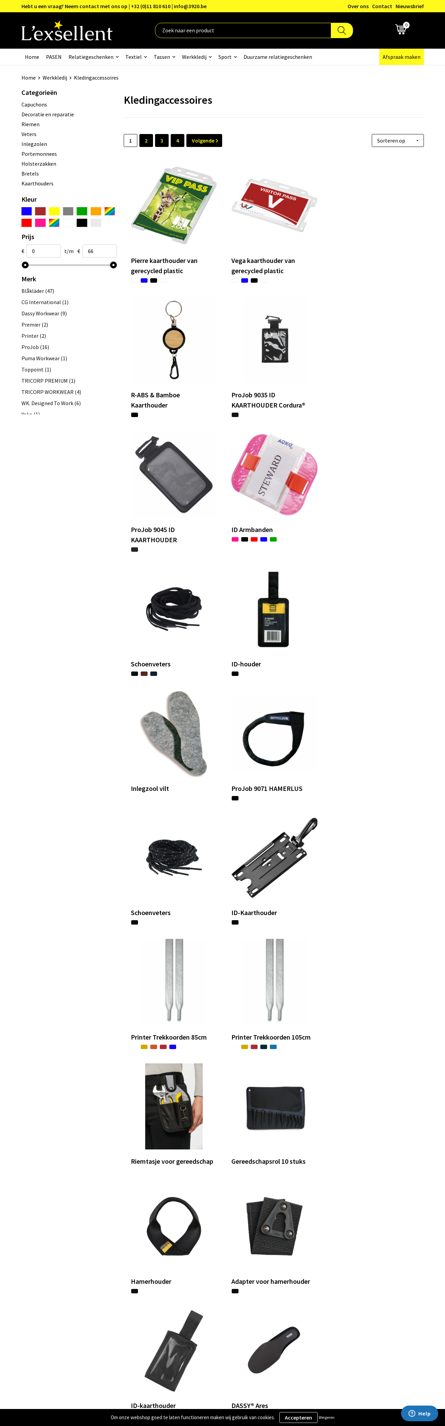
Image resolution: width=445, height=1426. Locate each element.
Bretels (30, 173)
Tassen (162, 56)
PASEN (54, 56)
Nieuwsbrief (410, 6)
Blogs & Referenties (203, 1258)
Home (32, 56)
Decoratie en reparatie (47, 114)
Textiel (133, 56)
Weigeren (327, 1417)
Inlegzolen (34, 143)
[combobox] (243, 30)
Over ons (358, 6)
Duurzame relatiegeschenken (278, 56)
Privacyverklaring (348, 1258)
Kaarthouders (37, 183)
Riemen (30, 124)
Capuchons (34, 104)
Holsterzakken (38, 163)
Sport (225, 56)
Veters (28, 134)
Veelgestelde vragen (203, 1278)
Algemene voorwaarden (355, 1247)
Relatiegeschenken (90, 56)
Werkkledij (194, 56)
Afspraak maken (401, 56)
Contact (382, 6)
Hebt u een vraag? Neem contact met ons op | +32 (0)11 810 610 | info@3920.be (113, 6)
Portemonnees (39, 153)
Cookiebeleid (343, 1268)
